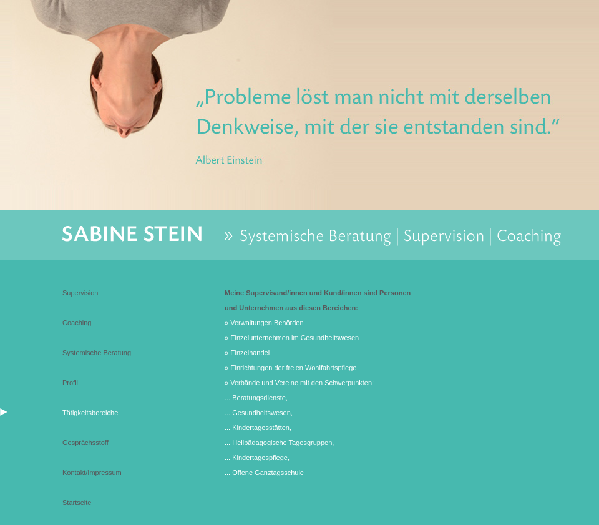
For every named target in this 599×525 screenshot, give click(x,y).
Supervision (80, 293)
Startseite (76, 502)
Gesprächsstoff (85, 442)
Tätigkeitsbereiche (90, 412)
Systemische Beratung (96, 352)
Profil (70, 382)
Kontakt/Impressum (92, 472)
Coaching (76, 322)
